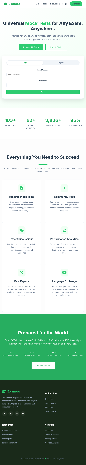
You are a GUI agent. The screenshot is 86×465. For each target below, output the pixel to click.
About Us (49, 431)
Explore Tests (41, 4)
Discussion (55, 4)
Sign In (43, 92)
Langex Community (10, 443)
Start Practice (50, 403)
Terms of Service (52, 435)
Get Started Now (43, 365)
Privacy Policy (50, 439)
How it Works (56, 47)
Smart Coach (50, 411)
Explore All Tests (31, 47)
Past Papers (7, 439)
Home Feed (49, 399)
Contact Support (51, 443)
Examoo (12, 4)
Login (64, 4)
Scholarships (7, 435)
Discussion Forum (9, 431)
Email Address (43, 70)
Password (43, 80)
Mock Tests (49, 407)
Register (61, 63)
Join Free (76, 4)
